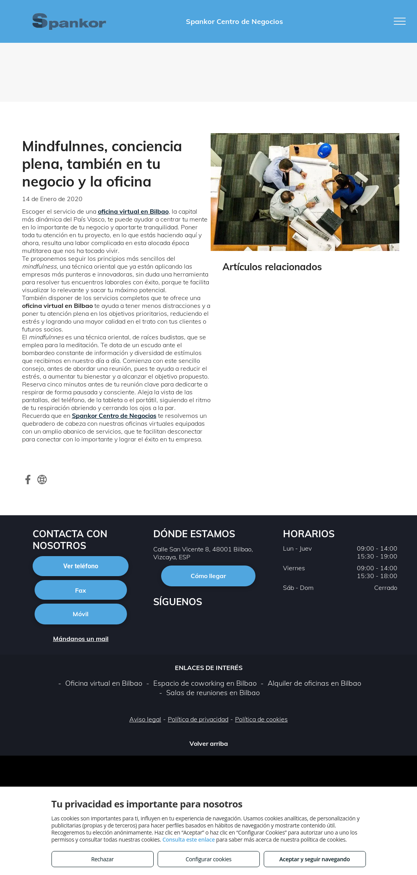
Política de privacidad (198, 719)
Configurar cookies (208, 859)
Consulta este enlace (188, 839)
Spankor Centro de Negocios (114, 415)
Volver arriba (208, 743)
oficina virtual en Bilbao (133, 211)
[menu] (399, 21)
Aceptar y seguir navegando (314, 859)
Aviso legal (145, 719)
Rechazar (102, 859)
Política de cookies (261, 719)
